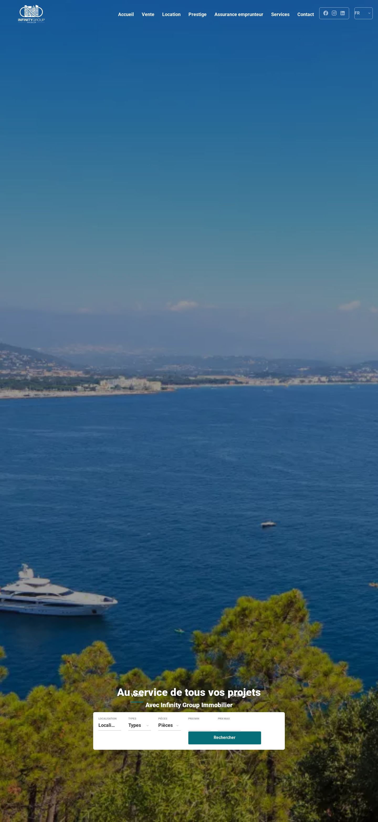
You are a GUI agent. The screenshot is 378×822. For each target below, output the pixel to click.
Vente (137, 707)
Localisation (107, 730)
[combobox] (109, 736)
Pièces (162, 730)
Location (238, 707)
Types (132, 730)
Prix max (224, 730)
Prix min (193, 730)
